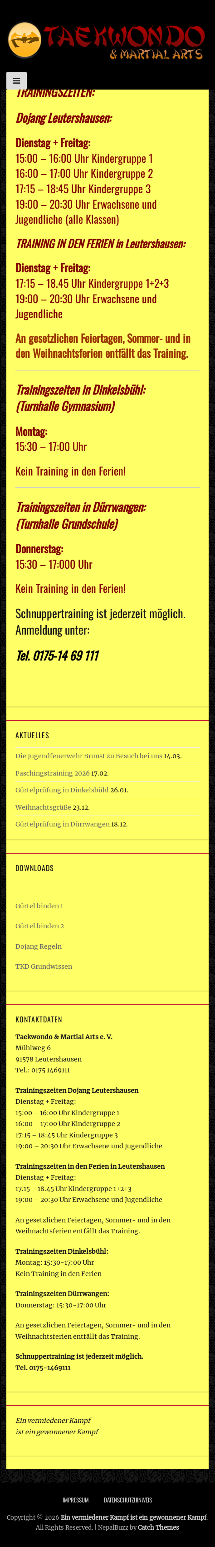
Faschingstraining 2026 (52, 773)
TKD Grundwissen (43, 966)
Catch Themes (158, 1528)
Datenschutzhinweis (128, 1499)
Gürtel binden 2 (39, 926)
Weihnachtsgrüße (43, 807)
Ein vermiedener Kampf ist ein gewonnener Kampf (133, 1518)
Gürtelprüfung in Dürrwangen (62, 824)
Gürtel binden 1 (39, 906)
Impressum (76, 1499)
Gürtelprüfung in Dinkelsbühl (62, 790)
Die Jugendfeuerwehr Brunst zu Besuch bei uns (88, 756)
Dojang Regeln (38, 946)
